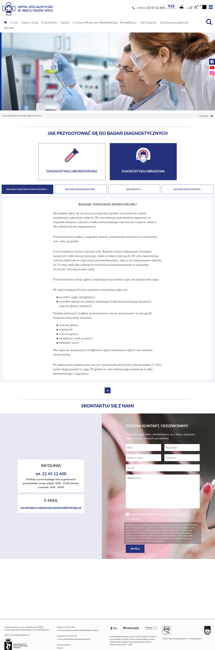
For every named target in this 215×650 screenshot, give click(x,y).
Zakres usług (29, 22)
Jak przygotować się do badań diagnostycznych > (22, 115)
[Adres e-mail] (143, 457)
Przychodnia (49, 22)
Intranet (60, 648)
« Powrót (204, 116)
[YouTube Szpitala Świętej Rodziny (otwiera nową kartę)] (212, 68)
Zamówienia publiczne (174, 22)
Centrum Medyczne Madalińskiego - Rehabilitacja (105, 22)
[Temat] (163, 467)
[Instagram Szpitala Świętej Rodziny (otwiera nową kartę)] (212, 73)
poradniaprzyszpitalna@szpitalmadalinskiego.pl (51, 508)
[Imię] (143, 447)
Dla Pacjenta (148, 22)
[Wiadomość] (182, 457)
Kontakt (9, 28)
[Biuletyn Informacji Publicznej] (182, 8)
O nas (14, 22)
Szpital (65, 22)
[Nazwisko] (182, 447)
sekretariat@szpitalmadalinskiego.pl (76, 639)
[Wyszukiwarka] (209, 22)
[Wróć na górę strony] (212, 116)
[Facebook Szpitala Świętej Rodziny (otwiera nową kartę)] (212, 62)
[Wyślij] (135, 549)
